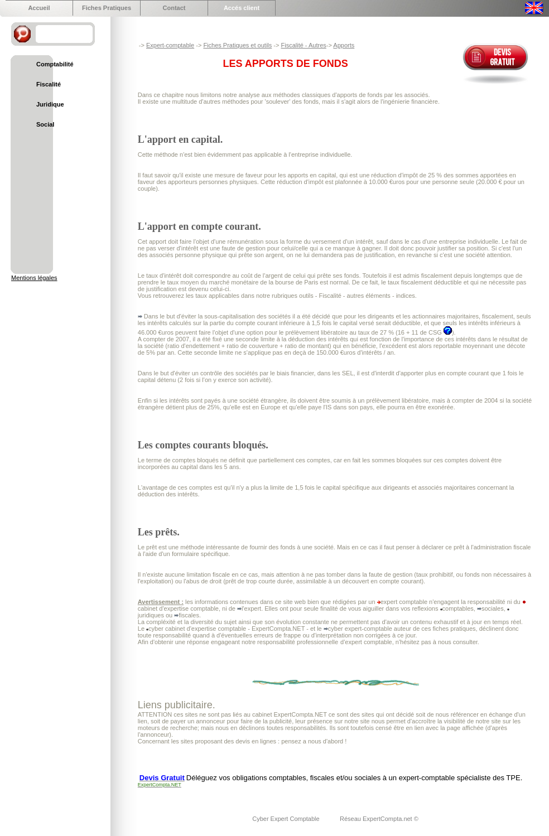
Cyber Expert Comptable (286, 818)
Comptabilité (55, 64)
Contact (174, 7)
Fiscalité (48, 84)
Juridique (50, 104)
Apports (343, 45)
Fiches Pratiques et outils (237, 45)
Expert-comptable (170, 45)
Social (45, 124)
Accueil (39, 7)
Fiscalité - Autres (303, 45)
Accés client (241, 7)
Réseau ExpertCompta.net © (379, 818)
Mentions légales (34, 277)
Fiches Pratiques (106, 7)
